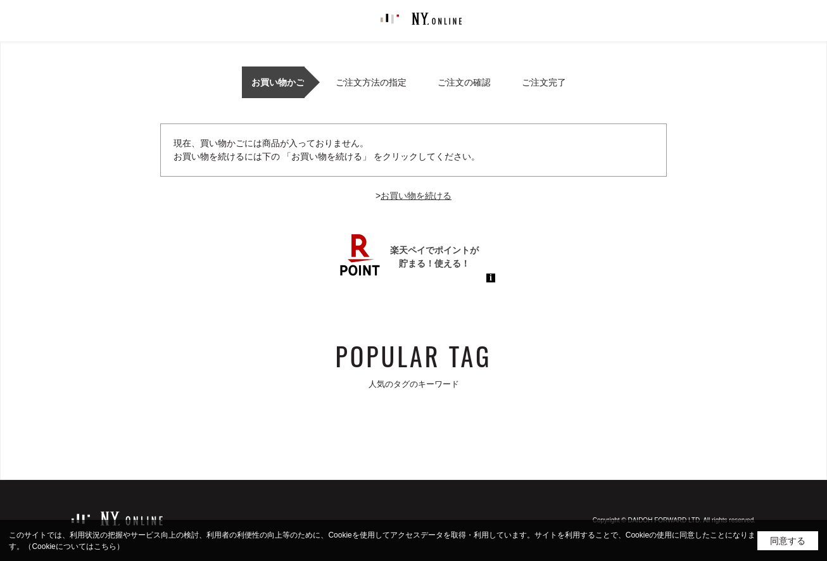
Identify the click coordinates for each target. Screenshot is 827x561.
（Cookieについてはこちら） (73, 546)
